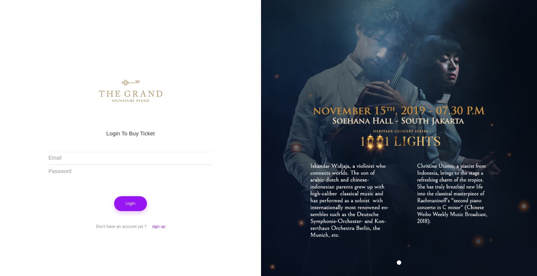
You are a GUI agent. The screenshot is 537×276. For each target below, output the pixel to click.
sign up (158, 226)
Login (130, 203)
